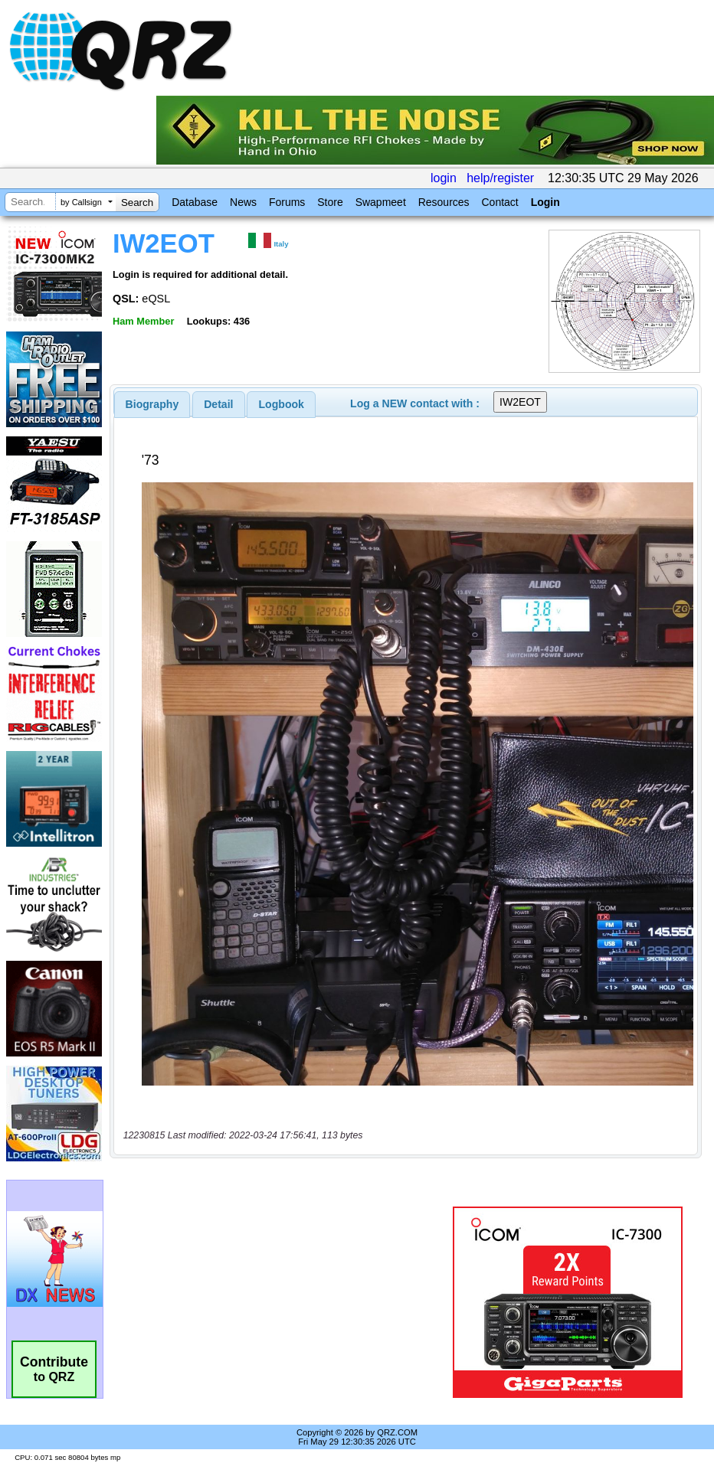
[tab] (152, 404)
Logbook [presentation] (281, 404)
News (243, 202)
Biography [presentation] (152, 404)
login (444, 178)
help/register (500, 178)
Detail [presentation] (218, 404)
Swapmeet (380, 202)
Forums (287, 202)
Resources (444, 202)
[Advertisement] (284, 1302)
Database (195, 202)
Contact (499, 202)
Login (545, 202)
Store (329, 202)
